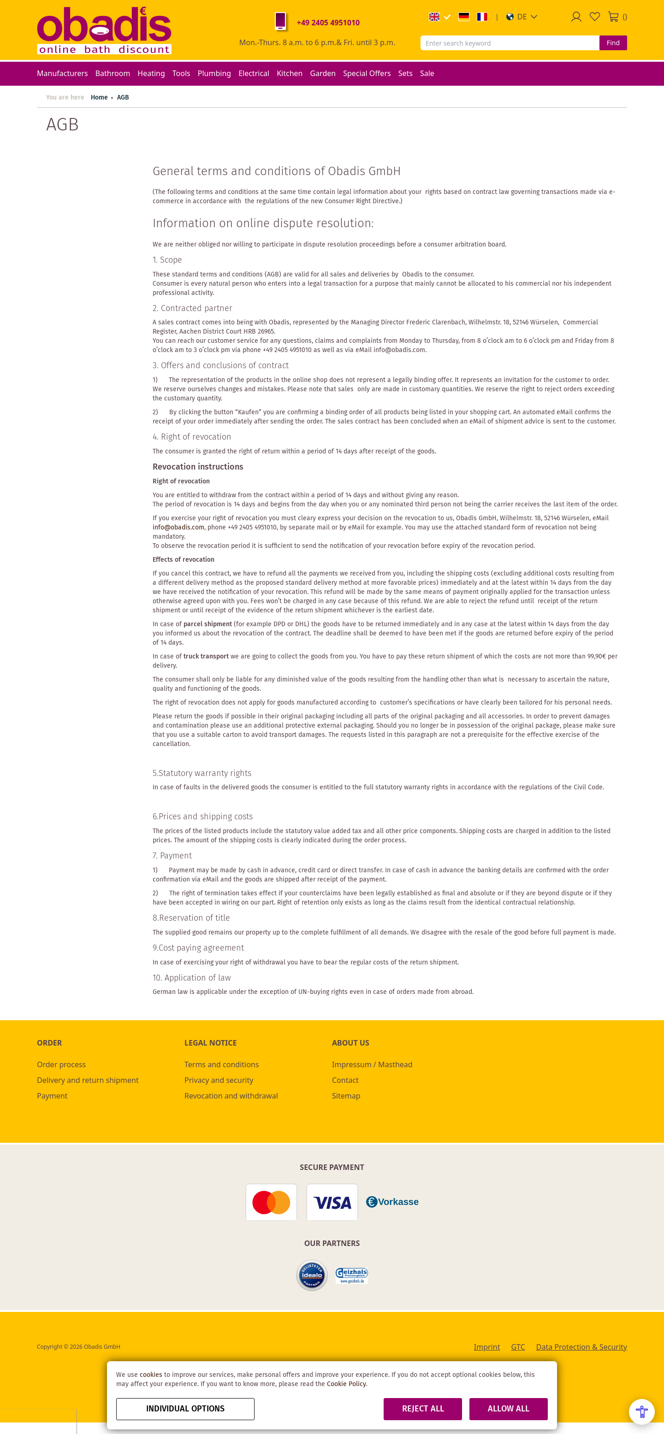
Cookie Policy (346, 1384)
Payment (52, 1096)
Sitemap (346, 1096)
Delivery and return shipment (88, 1080)
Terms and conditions (221, 1064)
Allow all (508, 1409)
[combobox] (510, 42)
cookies (151, 1375)
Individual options (185, 1409)
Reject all (423, 1409)
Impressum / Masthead (372, 1064)
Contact (345, 1080)
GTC (518, 1347)
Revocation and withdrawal (231, 1096)
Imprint (487, 1347)
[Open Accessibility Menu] (642, 1412)
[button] (522, 16)
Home (99, 98)
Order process (61, 1064)
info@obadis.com (178, 528)
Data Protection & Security (581, 1347)
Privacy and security (218, 1080)
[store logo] (104, 30)
